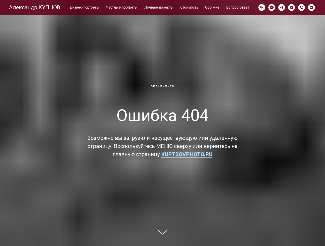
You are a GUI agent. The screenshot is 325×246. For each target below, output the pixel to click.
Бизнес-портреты (84, 7)
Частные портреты (122, 7)
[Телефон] (301, 7)
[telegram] (281, 7)
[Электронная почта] (291, 7)
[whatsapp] (271, 7)
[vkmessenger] (311, 7)
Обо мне (212, 7)
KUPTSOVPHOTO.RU (186, 154)
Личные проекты (159, 7)
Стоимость (189, 7)
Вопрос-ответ (237, 7)
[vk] (261, 7)
